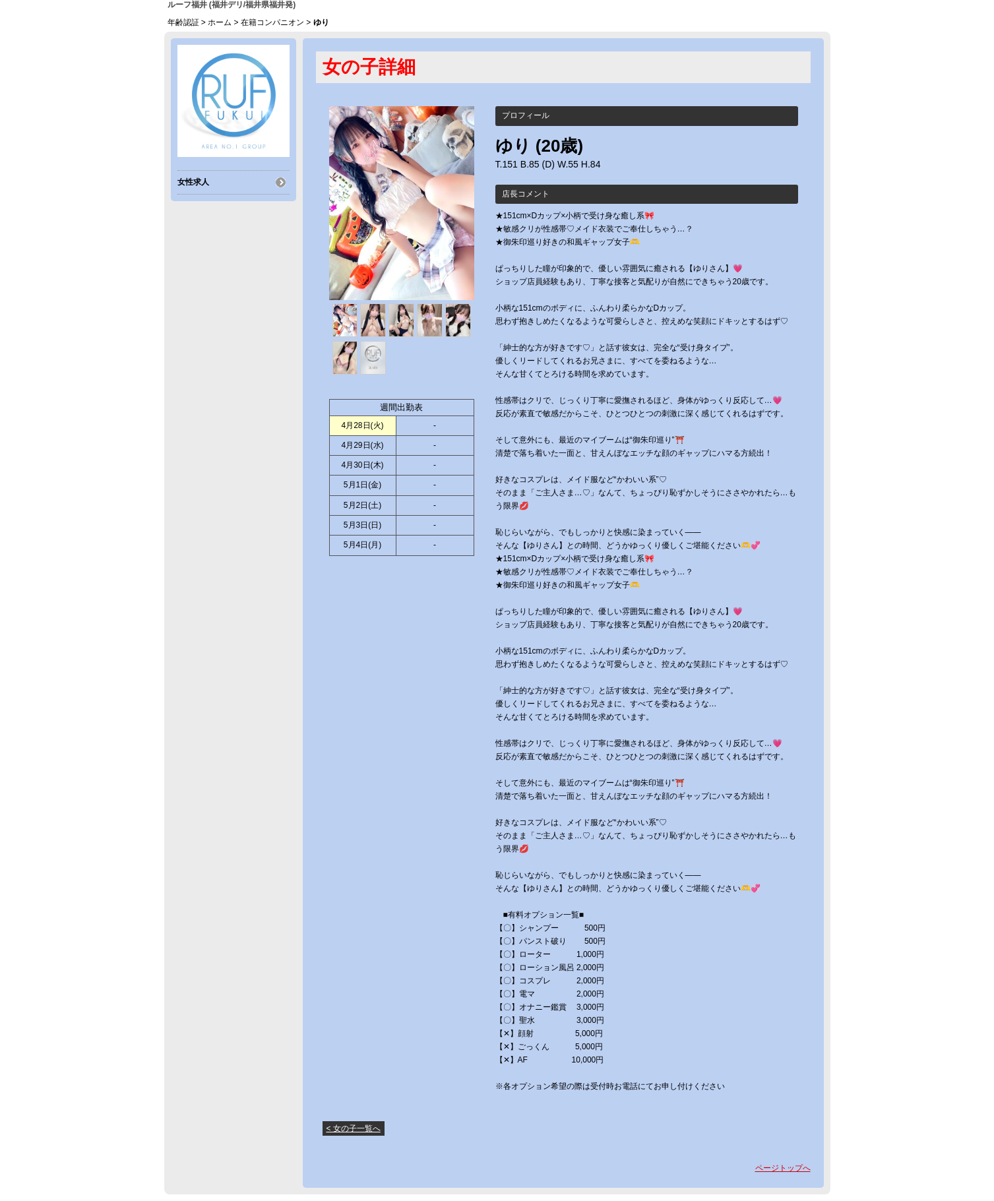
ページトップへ (783, 1168)
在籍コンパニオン (272, 22)
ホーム (220, 22)
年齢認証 (183, 22)
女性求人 (193, 182)
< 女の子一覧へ (353, 1128)
